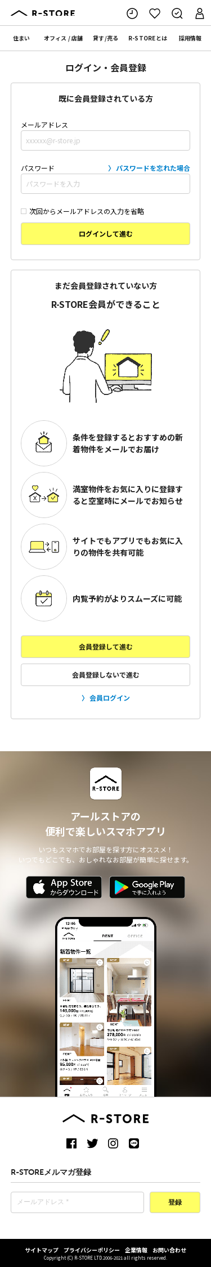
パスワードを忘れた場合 (153, 167)
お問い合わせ (169, 1250)
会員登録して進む (106, 646)
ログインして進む (106, 233)
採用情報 (190, 38)
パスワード (106, 178)
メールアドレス (106, 135)
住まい (21, 38)
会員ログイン (109, 697)
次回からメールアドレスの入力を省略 (82, 211)
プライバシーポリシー (92, 1250)
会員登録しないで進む (106, 674)
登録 (175, 1203)
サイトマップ (42, 1250)
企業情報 (136, 1250)
